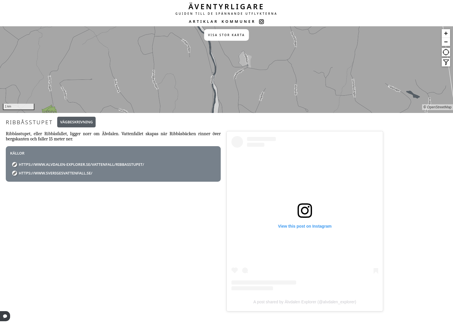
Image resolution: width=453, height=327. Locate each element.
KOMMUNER (239, 21)
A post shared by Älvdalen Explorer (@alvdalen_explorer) (304, 302)
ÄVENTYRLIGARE (226, 6)
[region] (226, 69)
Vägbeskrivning (76, 122)
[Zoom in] (446, 33)
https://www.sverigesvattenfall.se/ (55, 173)
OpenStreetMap (439, 107)
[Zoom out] (446, 42)
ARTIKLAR (203, 21)
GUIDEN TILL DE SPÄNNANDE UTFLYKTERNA (226, 14)
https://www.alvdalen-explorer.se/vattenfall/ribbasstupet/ (81, 164)
